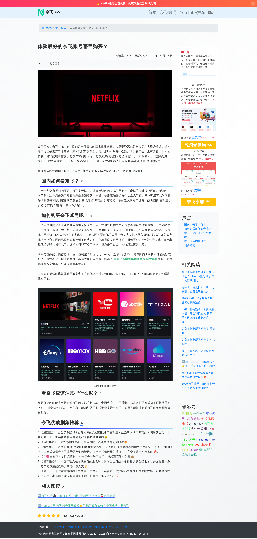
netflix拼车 (190, 440)
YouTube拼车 (193, 13)
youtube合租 (203, 445)
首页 (152, 13)
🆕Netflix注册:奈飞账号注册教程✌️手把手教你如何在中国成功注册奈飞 (83, 506)
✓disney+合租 (102, 527)
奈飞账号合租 (191, 418)
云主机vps (57, 527)
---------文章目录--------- (54, 64)
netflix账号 (199, 414)
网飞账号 (210, 414)
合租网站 (193, 450)
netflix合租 (190, 435)
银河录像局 (198, 145)
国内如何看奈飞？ (195, 225)
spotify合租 (188, 445)
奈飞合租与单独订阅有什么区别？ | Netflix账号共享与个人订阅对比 (198, 276)
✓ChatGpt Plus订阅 (79, 527)
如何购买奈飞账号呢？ (197, 229)
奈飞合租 (205, 450)
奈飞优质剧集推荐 (195, 241)
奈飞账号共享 (196, 424)
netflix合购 (204, 434)
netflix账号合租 (207, 440)
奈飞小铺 (198, 202)
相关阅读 (189, 246)
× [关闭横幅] (253, 3)
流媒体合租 (189, 455)
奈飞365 (47, 28)
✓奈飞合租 (121, 527)
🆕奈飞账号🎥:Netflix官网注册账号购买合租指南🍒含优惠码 (76, 496)
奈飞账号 (168, 13)
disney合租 (199, 429)
